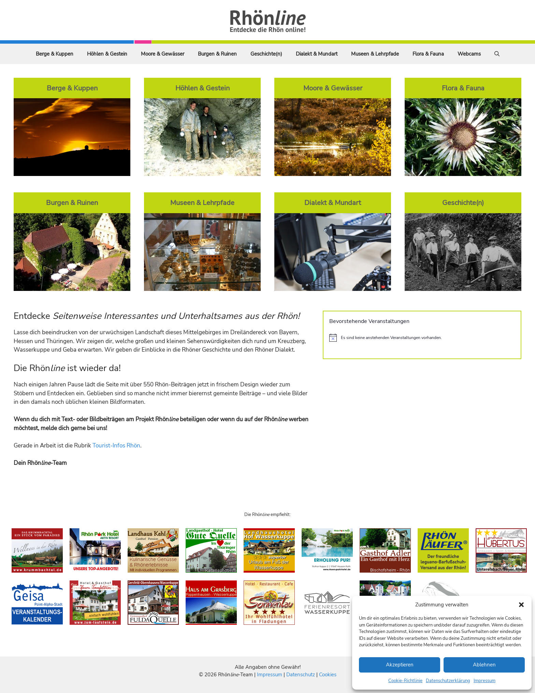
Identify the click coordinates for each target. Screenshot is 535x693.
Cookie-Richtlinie (405, 681)
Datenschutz (300, 674)
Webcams (469, 53)
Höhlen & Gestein (107, 53)
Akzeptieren (400, 664)
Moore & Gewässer (162, 53)
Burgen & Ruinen (217, 53)
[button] (521, 604)
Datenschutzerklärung (448, 681)
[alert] (422, 338)
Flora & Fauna (428, 53)
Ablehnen (484, 664)
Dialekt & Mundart (316, 53)
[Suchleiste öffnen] (497, 54)
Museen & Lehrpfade (375, 53)
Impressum (484, 681)
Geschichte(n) (266, 53)
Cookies (327, 674)
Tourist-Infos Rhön (116, 445)
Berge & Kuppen (54, 53)
